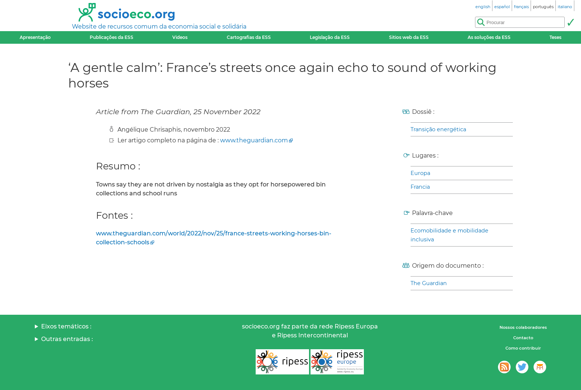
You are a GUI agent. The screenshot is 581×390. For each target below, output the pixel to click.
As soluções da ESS (489, 37)
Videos (179, 37)
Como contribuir (523, 348)
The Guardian (429, 283)
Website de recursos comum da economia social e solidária (159, 26)
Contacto (523, 337)
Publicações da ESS (111, 37)
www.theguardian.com (254, 140)
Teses (555, 37)
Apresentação (35, 37)
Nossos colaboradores (523, 327)
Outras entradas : (67, 339)
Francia (420, 187)
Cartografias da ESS (249, 37)
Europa (420, 173)
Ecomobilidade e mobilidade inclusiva (449, 235)
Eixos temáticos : (66, 326)
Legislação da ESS (330, 37)
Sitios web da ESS (409, 37)
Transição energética (438, 129)
